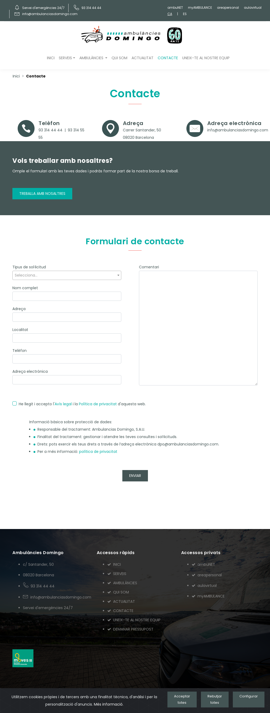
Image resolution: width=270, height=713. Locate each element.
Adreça (19, 308)
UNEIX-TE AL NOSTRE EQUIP (206, 58)
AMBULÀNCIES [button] (91, 58)
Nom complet (25, 288)
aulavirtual (253, 7)
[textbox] (67, 275)
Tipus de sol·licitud (29, 267)
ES (185, 14)
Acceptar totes (182, 699)
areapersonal (228, 7)
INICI (51, 58)
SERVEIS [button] (65, 58)
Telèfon (19, 350)
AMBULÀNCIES (122, 583)
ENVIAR (135, 475)
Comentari (149, 267)
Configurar (248, 696)
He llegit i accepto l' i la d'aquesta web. (82, 404)
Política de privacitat (98, 404)
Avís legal (63, 404)
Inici (16, 76)
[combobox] (66, 275)
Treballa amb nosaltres (42, 193)
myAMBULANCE (200, 7)
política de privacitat (98, 451)
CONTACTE (168, 58)
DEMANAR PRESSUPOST (130, 629)
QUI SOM (119, 58)
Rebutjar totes (215, 699)
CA (169, 14)
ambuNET (175, 7)
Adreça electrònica (30, 371)
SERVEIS (116, 573)
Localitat (20, 329)
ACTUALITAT (142, 58)
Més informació (108, 704)
